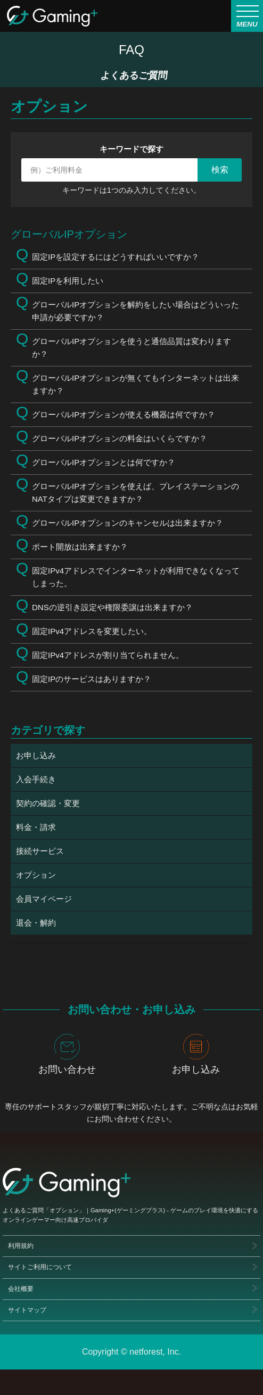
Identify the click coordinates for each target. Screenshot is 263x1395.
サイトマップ (27, 1310)
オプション (36, 874)
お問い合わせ (67, 1054)
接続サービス (40, 850)
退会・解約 (36, 922)
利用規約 (21, 1246)
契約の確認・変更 (48, 803)
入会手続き (36, 779)
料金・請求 (36, 827)
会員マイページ (44, 898)
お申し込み (36, 755)
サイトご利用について (40, 1267)
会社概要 (21, 1289)
